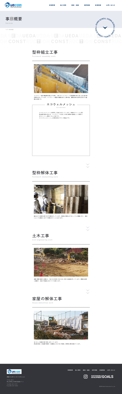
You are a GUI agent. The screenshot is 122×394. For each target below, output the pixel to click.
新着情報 (98, 5)
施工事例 (63, 5)
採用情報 (87, 5)
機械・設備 (75, 5)
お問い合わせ (110, 5)
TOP (6, 29)
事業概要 (52, 5)
